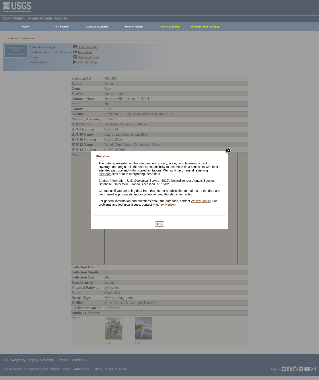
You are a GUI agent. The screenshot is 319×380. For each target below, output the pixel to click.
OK (159, 224)
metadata (105, 174)
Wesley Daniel (200, 201)
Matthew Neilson (164, 204)
